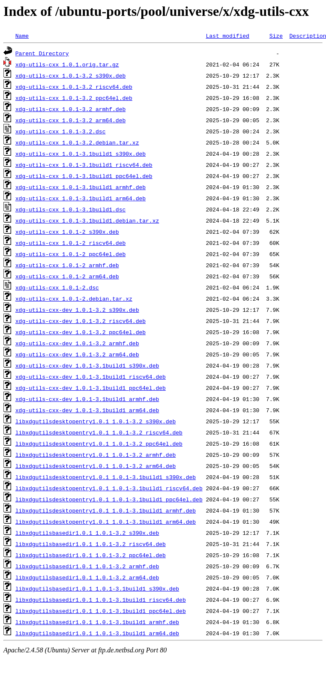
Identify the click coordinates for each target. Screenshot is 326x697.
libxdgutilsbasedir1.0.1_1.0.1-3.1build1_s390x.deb (97, 588)
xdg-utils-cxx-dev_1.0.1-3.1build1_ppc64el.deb (90, 388)
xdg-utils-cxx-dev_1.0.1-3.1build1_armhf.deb (87, 399)
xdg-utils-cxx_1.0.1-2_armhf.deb (67, 265)
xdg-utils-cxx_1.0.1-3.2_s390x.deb (70, 75)
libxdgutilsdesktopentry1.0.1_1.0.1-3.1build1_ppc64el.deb (109, 499)
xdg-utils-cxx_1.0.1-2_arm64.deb (67, 276)
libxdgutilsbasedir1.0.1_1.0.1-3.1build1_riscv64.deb (100, 599)
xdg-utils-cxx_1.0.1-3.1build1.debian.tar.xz (87, 220)
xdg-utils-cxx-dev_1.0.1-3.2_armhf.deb (77, 343)
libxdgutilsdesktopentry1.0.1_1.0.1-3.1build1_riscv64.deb (109, 488)
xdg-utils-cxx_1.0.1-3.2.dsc (60, 131)
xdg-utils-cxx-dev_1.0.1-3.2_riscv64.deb (80, 321)
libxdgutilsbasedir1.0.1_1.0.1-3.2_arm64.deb (87, 577)
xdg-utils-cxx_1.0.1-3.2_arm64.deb (70, 120)
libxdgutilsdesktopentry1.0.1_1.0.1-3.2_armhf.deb (95, 455)
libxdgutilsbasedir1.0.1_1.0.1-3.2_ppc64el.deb (90, 555)
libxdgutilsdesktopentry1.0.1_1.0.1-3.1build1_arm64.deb (105, 521)
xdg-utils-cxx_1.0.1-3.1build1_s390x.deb (80, 153)
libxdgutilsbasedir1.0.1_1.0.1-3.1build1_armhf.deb (97, 622)
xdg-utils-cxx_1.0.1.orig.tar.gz (67, 64)
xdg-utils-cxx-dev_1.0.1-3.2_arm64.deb (77, 354)
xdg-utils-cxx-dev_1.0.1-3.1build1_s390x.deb (87, 365)
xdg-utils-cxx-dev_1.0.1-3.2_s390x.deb (77, 310)
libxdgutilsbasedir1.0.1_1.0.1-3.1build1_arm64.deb (97, 633)
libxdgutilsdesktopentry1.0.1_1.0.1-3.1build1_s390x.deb (105, 477)
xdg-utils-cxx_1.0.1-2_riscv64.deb (70, 243)
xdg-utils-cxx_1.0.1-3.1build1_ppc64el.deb (84, 176)
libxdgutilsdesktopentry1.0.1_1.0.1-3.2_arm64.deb (95, 466)
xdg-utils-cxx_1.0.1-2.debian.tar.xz (73, 298)
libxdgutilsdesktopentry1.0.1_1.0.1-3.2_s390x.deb (95, 421)
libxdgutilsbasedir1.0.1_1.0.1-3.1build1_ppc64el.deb (100, 611)
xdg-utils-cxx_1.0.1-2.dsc (57, 287)
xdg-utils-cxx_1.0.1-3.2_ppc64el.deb (73, 98)
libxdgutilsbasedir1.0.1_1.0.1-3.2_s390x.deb (87, 533)
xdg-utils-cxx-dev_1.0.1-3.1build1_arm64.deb (87, 410)
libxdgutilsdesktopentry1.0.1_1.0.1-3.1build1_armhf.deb (105, 510)
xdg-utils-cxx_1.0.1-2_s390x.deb (67, 231)
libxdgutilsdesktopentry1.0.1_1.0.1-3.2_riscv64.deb (98, 432)
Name (22, 35)
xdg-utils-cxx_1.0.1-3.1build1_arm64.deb (80, 198)
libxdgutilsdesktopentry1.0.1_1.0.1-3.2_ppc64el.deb (98, 443)
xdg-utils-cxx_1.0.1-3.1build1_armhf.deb (80, 187)
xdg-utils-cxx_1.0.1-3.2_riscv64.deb (73, 87)
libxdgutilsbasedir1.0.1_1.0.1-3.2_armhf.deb (87, 566)
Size (276, 35)
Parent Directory (42, 53)
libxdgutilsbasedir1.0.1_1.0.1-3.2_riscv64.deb (90, 544)
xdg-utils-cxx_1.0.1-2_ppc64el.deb (70, 254)
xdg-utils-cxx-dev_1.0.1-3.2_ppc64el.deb (80, 332)
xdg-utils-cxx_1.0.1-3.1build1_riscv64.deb (84, 165)
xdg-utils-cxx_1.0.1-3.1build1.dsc (70, 209)
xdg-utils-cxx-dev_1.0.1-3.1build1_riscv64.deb (90, 376)
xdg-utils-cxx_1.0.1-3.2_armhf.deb (70, 109)
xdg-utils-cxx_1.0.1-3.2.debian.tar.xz (77, 142)
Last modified (227, 35)
